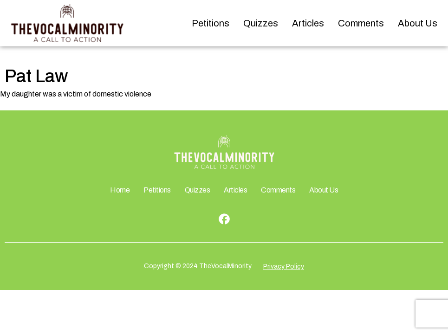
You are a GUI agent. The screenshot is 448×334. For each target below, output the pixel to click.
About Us (417, 23)
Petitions (210, 23)
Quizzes (260, 23)
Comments (361, 23)
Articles (308, 23)
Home (120, 190)
